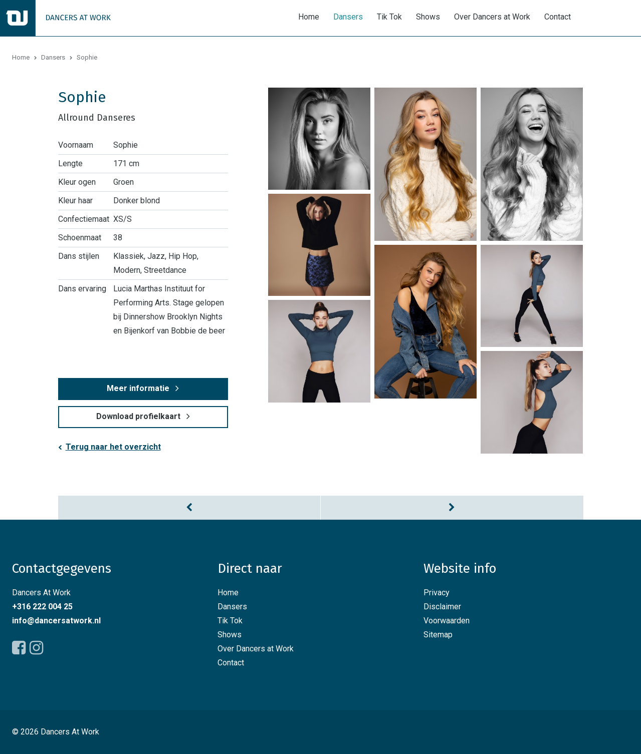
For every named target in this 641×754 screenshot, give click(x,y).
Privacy (436, 592)
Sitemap (438, 634)
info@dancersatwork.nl (56, 620)
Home (308, 17)
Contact (557, 17)
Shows (428, 17)
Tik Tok (389, 17)
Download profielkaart (138, 416)
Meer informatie (138, 388)
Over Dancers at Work (492, 17)
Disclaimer (442, 606)
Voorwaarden (446, 620)
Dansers (348, 17)
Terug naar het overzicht (113, 447)
